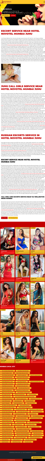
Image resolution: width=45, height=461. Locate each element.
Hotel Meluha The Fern (6, 409)
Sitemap (34, 452)
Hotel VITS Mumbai (6, 400)
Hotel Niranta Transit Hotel (22, 383)
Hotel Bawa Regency (37, 435)
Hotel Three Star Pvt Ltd (7, 433)
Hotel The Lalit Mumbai (22, 379)
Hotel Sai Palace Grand (6, 420)
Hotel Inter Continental (35, 398)
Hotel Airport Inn (32, 413)
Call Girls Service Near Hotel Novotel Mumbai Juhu (17, 54)
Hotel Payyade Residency (35, 437)
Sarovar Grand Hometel (21, 418)
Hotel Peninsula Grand (37, 411)
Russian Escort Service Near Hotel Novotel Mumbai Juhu (13, 150)
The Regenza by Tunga (7, 431)
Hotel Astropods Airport (20, 413)
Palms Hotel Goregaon (24, 405)
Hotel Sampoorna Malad (36, 418)
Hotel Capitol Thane (21, 426)
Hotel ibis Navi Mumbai (37, 431)
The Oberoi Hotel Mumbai (23, 370)
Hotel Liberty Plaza (31, 403)
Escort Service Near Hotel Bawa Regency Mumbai (27, 112)
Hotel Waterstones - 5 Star (7, 381)
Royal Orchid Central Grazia (21, 431)
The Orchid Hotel (29, 400)
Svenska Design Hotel (20, 409)
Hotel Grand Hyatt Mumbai (22, 377)
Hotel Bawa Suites (6, 424)
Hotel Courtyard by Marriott (36, 381)
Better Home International (7, 392)
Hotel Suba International (23, 411)
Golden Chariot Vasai (6, 396)
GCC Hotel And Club (6, 394)
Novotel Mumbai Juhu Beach (8, 388)
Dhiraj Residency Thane (34, 426)
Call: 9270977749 (11, 459)
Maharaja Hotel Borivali (19, 394)
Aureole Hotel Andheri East (7, 411)
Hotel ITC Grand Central (35, 375)
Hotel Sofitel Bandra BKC (7, 377)
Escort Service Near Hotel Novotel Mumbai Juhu (18, 44)
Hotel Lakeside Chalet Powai (25, 407)
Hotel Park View (5, 439)
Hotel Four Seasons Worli (7, 422)
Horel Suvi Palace (32, 394)
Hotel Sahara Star (18, 400)
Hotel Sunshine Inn (17, 439)
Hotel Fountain (5, 441)
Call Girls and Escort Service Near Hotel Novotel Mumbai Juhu (30, 121)
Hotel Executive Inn (37, 433)
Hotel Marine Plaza (16, 441)
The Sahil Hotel (28, 441)
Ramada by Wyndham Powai (8, 407)
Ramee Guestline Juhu (21, 398)
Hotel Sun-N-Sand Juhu (7, 390)
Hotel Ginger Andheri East (7, 416)
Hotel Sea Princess (21, 422)
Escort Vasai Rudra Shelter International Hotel (24, 396)
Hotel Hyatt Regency (18, 403)
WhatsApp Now (5, 15)
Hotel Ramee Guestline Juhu (22, 390)
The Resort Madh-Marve (7, 418)
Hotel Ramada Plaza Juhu (24, 388)
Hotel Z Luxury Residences (22, 416)
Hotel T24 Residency (6, 413)
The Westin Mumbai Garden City (8, 405)
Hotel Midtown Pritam (6, 437)
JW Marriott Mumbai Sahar (7, 379)
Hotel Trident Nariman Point (22, 372)
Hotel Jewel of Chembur (7, 398)
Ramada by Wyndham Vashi (24, 428)
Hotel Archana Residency (7, 426)
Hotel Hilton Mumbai (21, 381)
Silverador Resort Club (30, 439)
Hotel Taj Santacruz (18, 424)
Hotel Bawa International (7, 385)
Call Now (13, 15)
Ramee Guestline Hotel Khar (23, 435)
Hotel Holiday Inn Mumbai (7, 383)
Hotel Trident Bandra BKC (34, 422)
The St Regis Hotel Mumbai (7, 375)
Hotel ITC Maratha (5, 403)
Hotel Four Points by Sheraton (22, 433)
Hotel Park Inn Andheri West (35, 409)
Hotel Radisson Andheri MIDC (23, 392)
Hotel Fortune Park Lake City (22, 420)
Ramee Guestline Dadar (21, 437)
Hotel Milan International (7, 435)
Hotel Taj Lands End (22, 375)
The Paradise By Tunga (37, 416)
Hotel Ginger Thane (30, 424)
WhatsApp (33, 459)
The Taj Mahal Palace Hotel (7, 370)
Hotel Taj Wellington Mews (7, 428)
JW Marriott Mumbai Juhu (22, 385)
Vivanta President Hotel (7, 372)
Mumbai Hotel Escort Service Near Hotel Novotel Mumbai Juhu (23, 189)
